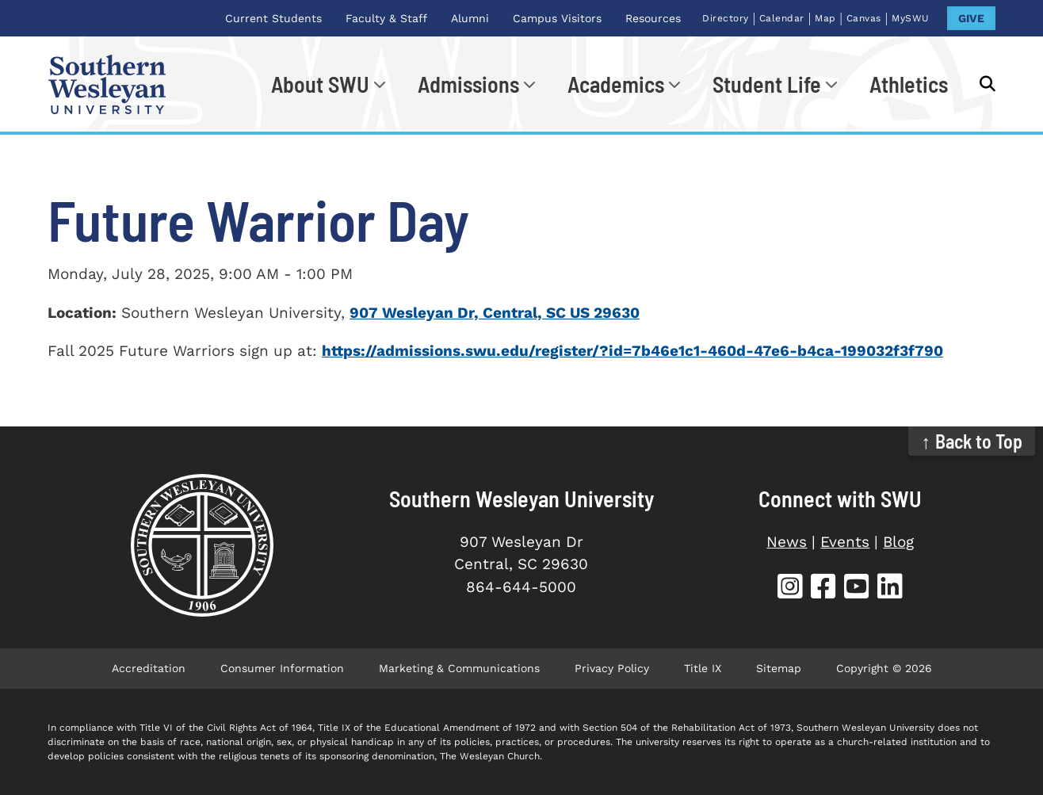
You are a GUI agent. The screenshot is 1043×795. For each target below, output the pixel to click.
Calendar (781, 18)
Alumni (470, 18)
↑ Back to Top (972, 441)
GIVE (971, 18)
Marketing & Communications (459, 668)
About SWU (320, 84)
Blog (898, 542)
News (786, 542)
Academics (615, 84)
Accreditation (148, 668)
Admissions (468, 84)
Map (825, 18)
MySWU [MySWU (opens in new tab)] (911, 18)
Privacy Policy (612, 668)
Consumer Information (282, 668)
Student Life (767, 84)
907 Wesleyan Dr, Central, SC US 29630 (495, 313)
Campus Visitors (557, 18)
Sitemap (778, 668)
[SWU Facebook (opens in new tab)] (823, 588)
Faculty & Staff (386, 18)
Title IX (702, 668)
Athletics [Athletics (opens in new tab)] (908, 84)
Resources (653, 18)
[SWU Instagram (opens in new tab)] (790, 588)
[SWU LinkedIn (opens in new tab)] (890, 588)
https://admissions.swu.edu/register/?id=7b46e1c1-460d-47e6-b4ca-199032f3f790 (632, 351)
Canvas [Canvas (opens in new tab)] (863, 18)
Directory (725, 18)
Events (844, 542)
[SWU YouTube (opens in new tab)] (856, 588)
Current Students (273, 18)
